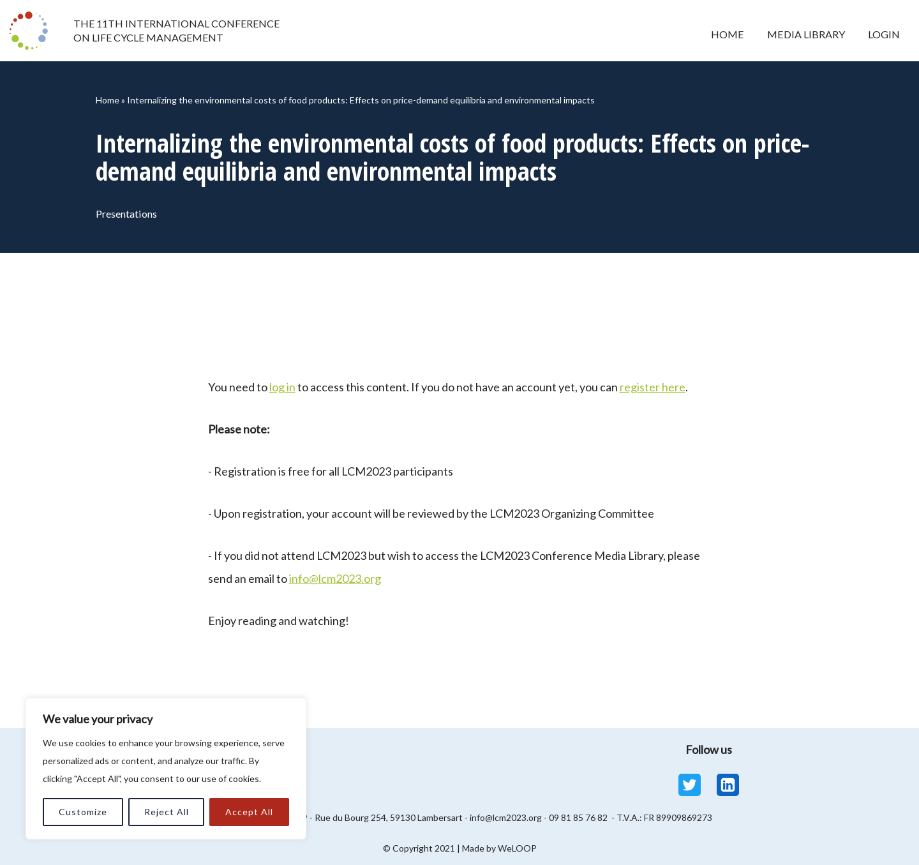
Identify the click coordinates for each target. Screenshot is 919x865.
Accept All (249, 811)
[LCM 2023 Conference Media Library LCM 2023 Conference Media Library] (32, 30)
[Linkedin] (728, 785)
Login (883, 34)
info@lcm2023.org (335, 578)
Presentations (128, 213)
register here (652, 387)
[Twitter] (689, 785)
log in (282, 387)
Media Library (804, 34)
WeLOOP (517, 848)
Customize (83, 811)
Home (725, 34)
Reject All (166, 811)
